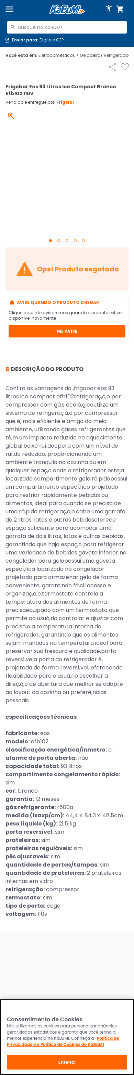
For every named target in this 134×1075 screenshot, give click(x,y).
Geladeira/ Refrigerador (106, 55)
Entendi (67, 1062)
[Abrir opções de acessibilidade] (108, 9)
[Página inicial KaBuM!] (67, 9)
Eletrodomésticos (58, 55)
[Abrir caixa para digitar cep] (34, 40)
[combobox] (67, 27)
